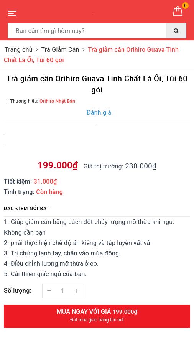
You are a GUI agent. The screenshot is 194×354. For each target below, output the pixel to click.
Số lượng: (18, 290)
